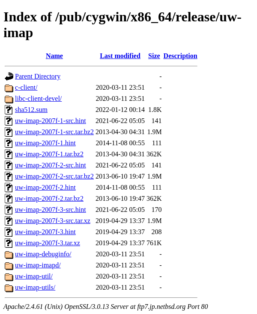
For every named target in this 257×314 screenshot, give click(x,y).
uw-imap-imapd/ (38, 265)
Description (180, 55)
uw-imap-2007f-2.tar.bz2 (49, 198)
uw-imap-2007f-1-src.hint (50, 120)
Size (154, 55)
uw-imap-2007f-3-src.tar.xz (52, 220)
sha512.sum (31, 109)
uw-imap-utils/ (35, 287)
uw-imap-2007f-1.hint (45, 143)
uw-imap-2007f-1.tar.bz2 (49, 154)
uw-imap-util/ (34, 276)
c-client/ (26, 87)
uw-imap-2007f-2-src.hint (50, 165)
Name (54, 55)
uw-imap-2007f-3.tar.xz (47, 243)
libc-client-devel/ (38, 98)
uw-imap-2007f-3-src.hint (50, 209)
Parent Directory (37, 76)
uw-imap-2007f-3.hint (45, 231)
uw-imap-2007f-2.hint (45, 187)
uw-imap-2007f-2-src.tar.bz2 (54, 176)
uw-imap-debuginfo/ (43, 254)
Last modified (120, 55)
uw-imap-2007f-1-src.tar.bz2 (54, 131)
